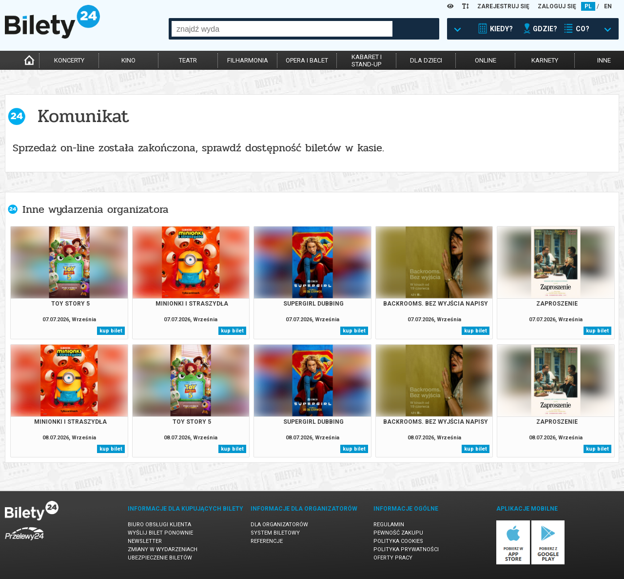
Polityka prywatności (406, 549)
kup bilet (110, 331)
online (485, 60)
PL (588, 6)
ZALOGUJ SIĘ (557, 6)
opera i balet (307, 60)
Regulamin (388, 524)
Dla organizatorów (279, 524)
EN (608, 6)
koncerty (69, 60)
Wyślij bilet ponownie (160, 533)
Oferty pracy (392, 558)
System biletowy (275, 533)
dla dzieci (426, 60)
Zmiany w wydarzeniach (162, 549)
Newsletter (145, 541)
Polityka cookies (398, 541)
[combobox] (282, 29)
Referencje (267, 541)
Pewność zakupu (398, 533)
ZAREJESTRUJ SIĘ (503, 6)
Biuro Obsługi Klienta (159, 524)
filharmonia (247, 60)
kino (128, 60)
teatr (188, 60)
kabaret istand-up (366, 60)
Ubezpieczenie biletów (160, 558)
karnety (544, 60)
